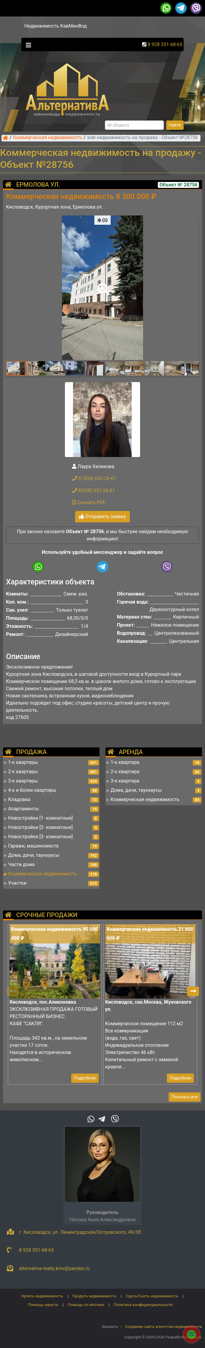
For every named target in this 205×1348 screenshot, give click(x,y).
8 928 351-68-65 (165, 44)
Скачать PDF (89, 502)
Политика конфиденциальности (143, 1304)
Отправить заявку (102, 516)
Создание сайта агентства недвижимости (163, 1326)
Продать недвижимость (94, 1296)
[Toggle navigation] (27, 45)
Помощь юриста (43, 1304)
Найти (175, 125)
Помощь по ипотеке (86, 1304)
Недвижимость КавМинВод (55, 26)
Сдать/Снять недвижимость (152, 1296)
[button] (102, 285)
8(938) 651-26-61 (93, 490)
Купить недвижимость (42, 1296)
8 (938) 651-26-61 (94, 478)
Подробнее (85, 1078)
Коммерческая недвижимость (47, 137)
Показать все (184, 1096)
